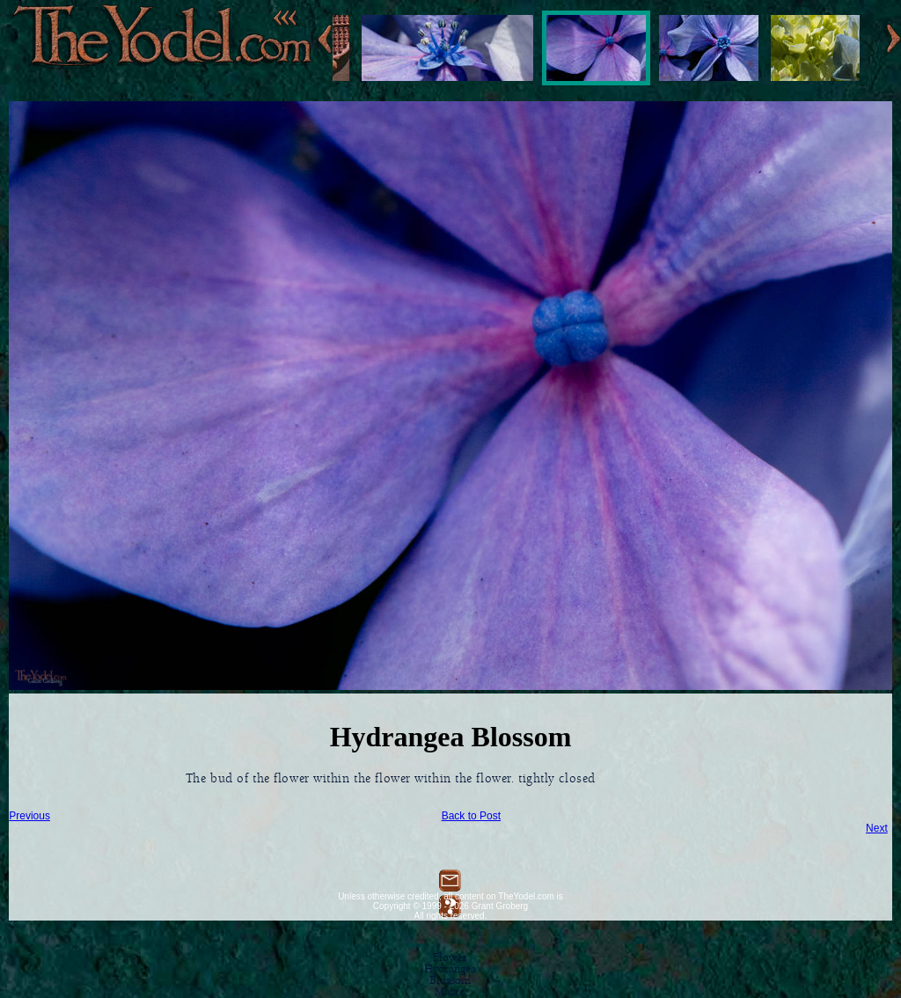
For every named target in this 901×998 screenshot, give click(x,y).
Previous (29, 816)
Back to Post (471, 816)
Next (877, 828)
